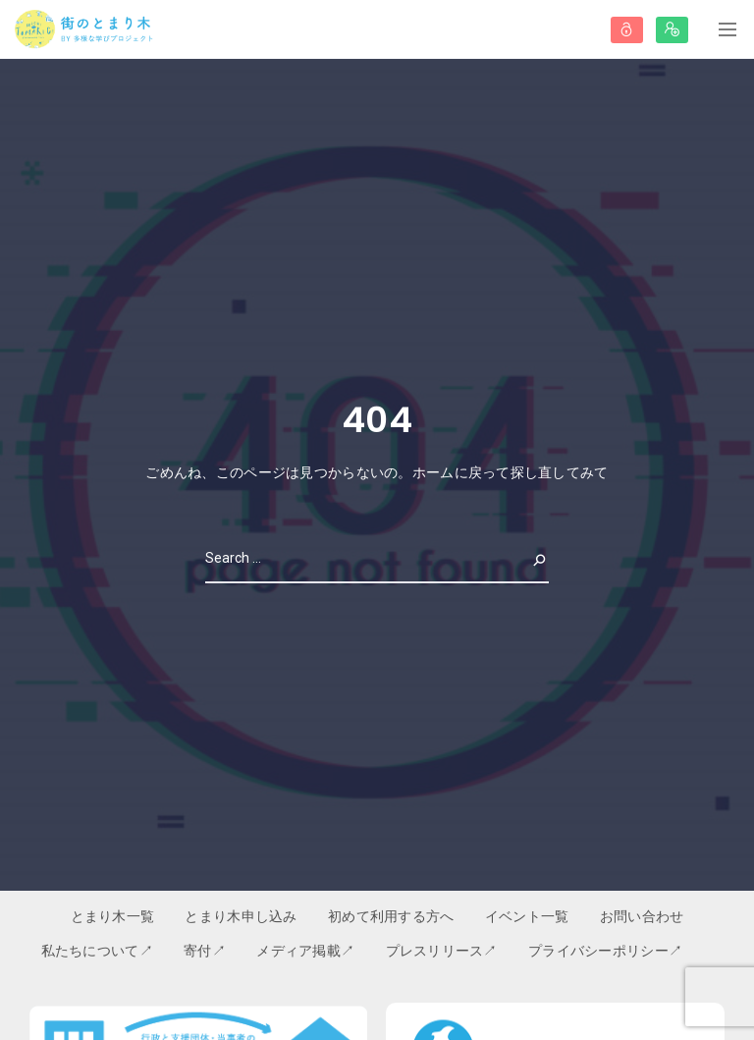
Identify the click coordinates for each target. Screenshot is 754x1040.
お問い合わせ (642, 916)
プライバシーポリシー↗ (605, 950)
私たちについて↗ (97, 950)
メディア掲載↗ (305, 950)
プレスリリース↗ (442, 950)
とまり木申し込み (240, 916)
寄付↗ (205, 950)
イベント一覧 (527, 916)
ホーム (433, 472)
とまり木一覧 (113, 916)
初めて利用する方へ (391, 916)
